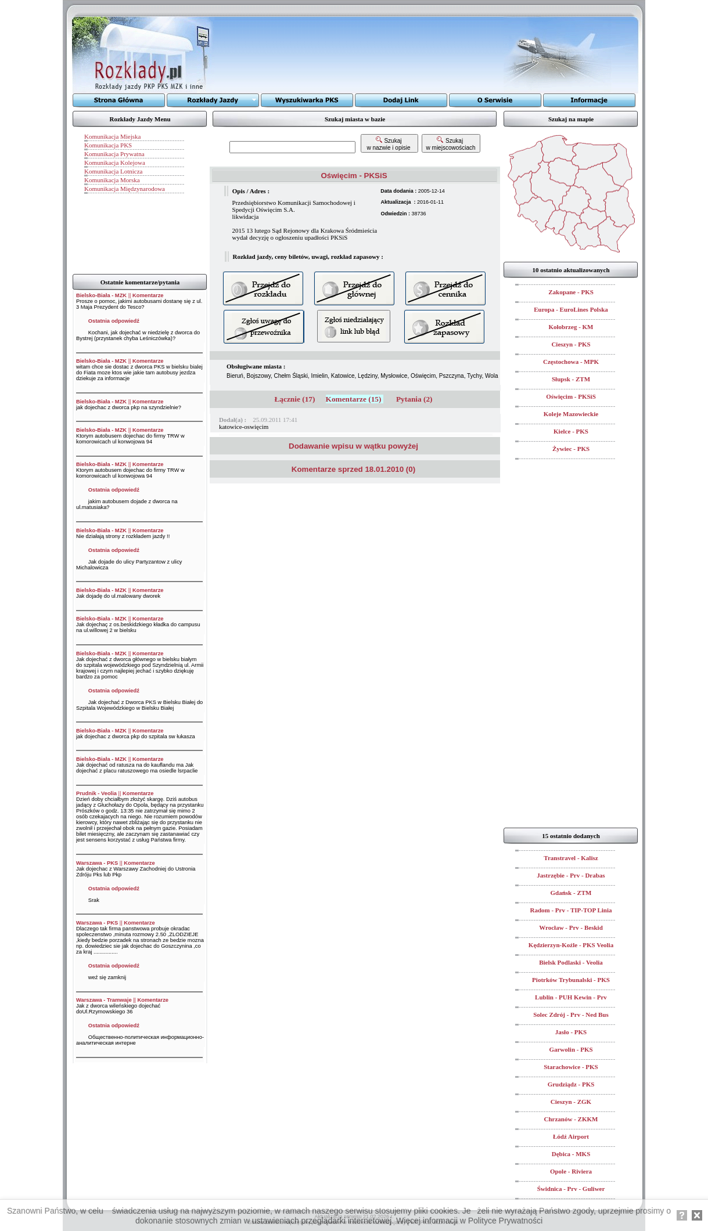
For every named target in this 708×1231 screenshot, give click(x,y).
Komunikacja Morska (112, 179)
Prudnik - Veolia (96, 793)
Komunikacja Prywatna (114, 153)
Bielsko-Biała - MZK (101, 295)
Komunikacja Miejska (112, 136)
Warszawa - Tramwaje (104, 1000)
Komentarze (147, 295)
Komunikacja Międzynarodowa (124, 188)
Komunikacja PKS (108, 145)
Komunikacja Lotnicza (113, 171)
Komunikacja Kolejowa (114, 162)
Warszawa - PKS (97, 863)
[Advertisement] (359, 55)
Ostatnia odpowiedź (113, 321)
